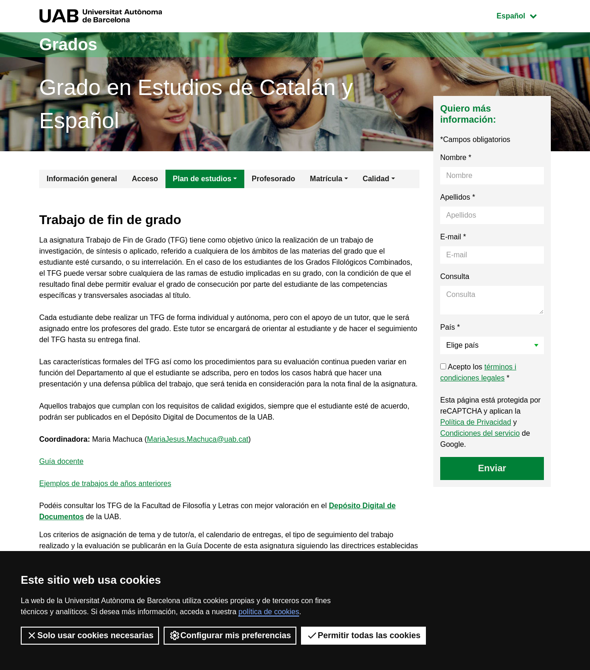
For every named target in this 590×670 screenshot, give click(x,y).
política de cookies (268, 612)
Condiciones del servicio (480, 433)
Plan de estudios (202, 179)
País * (450, 327)
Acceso (145, 179)
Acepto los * (478, 372)
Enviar (492, 468)
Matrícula (326, 179)
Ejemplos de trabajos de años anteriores (105, 483)
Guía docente (61, 461)
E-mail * (453, 237)
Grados (68, 44)
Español (523, 15)
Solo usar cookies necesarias (89, 635)
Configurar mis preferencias (230, 635)
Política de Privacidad (475, 422)
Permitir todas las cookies (363, 635)
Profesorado (273, 179)
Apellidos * (457, 197)
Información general (82, 179)
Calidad (376, 179)
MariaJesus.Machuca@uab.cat (197, 439)
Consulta (454, 276)
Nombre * (456, 157)
